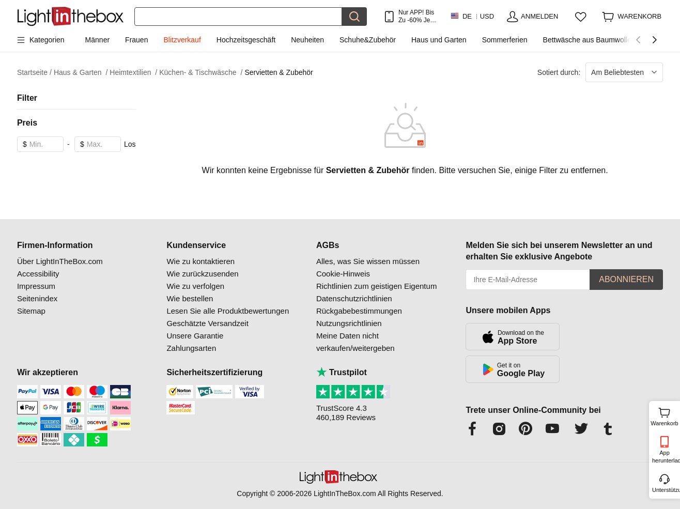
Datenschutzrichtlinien (354, 298)
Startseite (34, 73)
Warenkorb (664, 415)
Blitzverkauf (181, 40)
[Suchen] (238, 16)
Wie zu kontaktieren (200, 261)
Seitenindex (37, 298)
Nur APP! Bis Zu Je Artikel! (416, 16)
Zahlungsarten (191, 348)
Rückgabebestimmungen (359, 310)
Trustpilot (341, 372)
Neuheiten (307, 40)
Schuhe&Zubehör (367, 40)
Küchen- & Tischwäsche (200, 73)
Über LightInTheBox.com (60, 261)
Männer (97, 40)
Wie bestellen (189, 298)
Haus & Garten (80, 73)
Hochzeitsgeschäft (246, 40)
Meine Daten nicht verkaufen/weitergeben (355, 341)
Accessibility (38, 273)
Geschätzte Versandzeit (207, 323)
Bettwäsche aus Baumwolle (587, 40)
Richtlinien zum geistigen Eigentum (376, 286)
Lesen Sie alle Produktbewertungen (227, 310)
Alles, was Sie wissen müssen (368, 261)
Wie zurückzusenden (202, 273)
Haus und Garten (439, 40)
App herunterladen (665, 457)
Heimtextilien (133, 73)
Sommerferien (505, 40)
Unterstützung (665, 490)
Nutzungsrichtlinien (349, 323)
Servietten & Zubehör (278, 72)
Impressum (36, 286)
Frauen (136, 40)
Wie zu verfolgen (195, 286)
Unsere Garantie (194, 335)
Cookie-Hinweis (343, 273)
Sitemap (31, 310)
